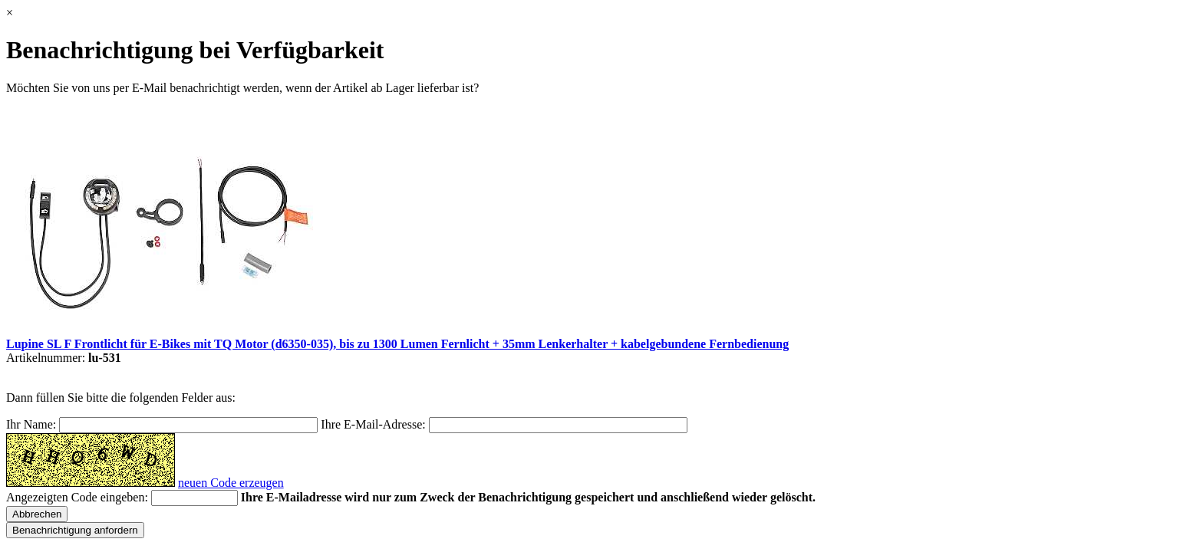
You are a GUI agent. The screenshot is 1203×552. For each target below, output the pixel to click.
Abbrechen (36, 514)
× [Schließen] (9, 12)
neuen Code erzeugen (231, 482)
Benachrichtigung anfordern (75, 530)
